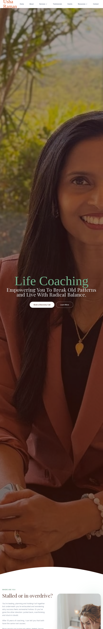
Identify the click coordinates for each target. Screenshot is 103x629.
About (31, 4)
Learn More (64, 305)
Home (22, 4)
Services (43, 4)
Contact (96, 4)
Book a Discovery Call (42, 305)
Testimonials (57, 4)
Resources (82, 4)
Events (70, 4)
